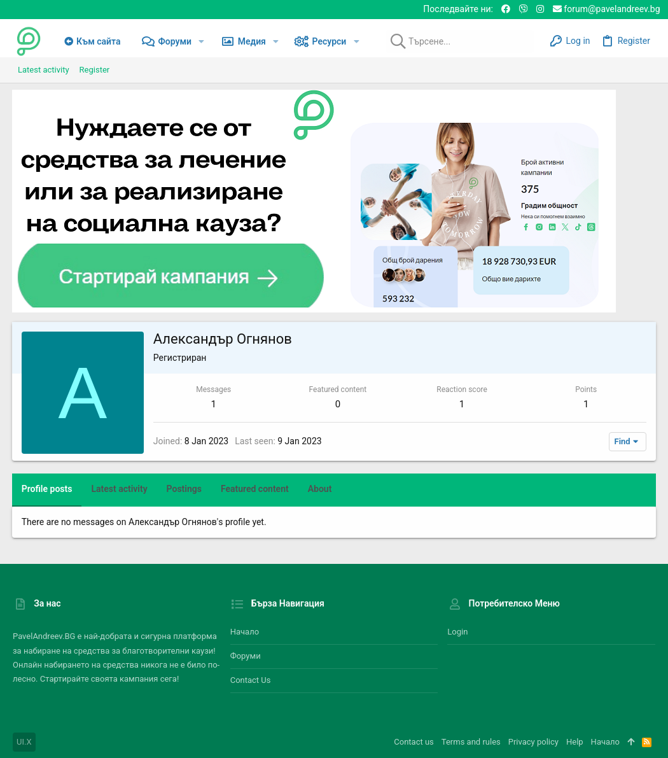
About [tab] (321, 489)
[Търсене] (454, 41)
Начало (244, 631)
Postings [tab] (184, 489)
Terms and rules (471, 742)
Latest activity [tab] (120, 489)
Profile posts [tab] (47, 489)
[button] (201, 41)
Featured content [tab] (255, 489)
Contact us (250, 680)
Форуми (245, 656)
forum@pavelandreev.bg (606, 9)
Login (457, 631)
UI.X (24, 742)
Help (574, 742)
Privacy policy (533, 742)
